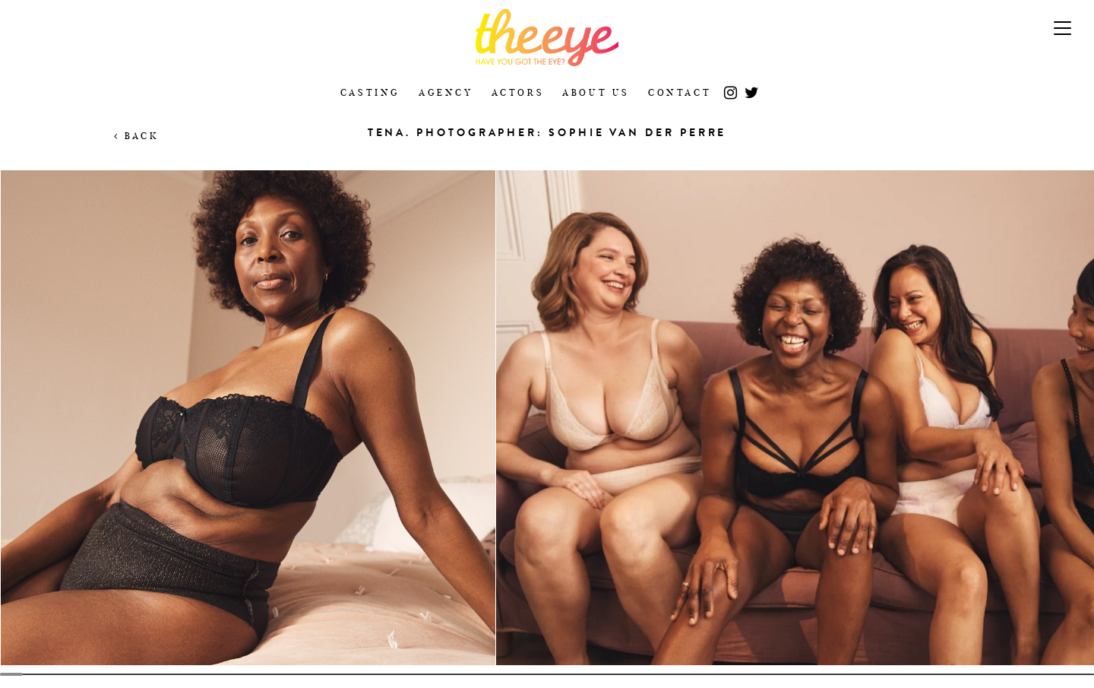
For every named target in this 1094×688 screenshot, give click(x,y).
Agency (446, 92)
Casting (370, 92)
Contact (679, 92)
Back (136, 135)
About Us (596, 92)
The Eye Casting (547, 37)
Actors (518, 92)
